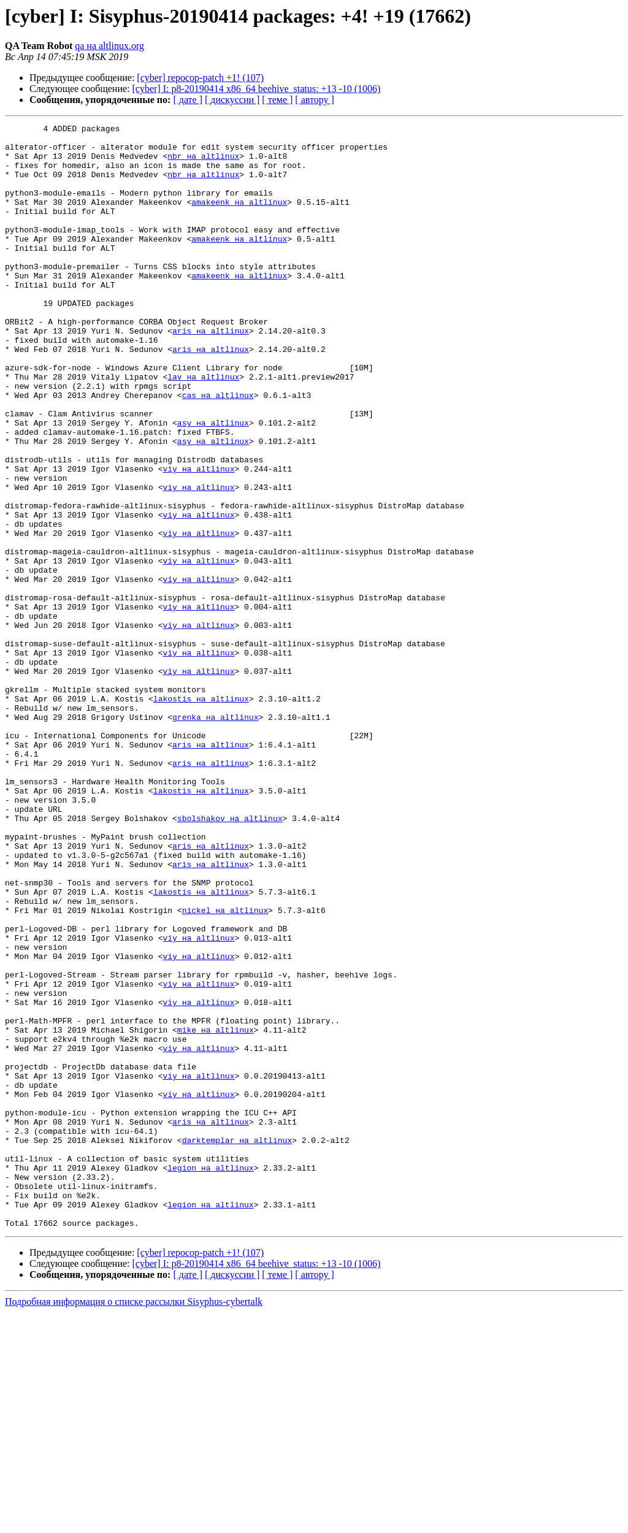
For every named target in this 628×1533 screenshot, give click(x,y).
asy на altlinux (213, 483)
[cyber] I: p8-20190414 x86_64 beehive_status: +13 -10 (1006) (256, 88)
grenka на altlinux (215, 836)
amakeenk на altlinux (239, 218)
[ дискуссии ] (232, 99)
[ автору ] (314, 99)
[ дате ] (187, 99)
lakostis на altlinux (201, 814)
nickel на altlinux (225, 1068)
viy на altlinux (198, 538)
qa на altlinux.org (109, 45)
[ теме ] (277, 99)
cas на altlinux (218, 450)
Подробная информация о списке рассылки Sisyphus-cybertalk (133, 1522)
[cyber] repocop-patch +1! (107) (200, 77)
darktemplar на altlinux (237, 1344)
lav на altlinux (203, 428)
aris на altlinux (210, 372)
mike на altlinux (215, 1211)
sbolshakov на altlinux (230, 957)
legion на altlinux (210, 1377)
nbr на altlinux (203, 163)
